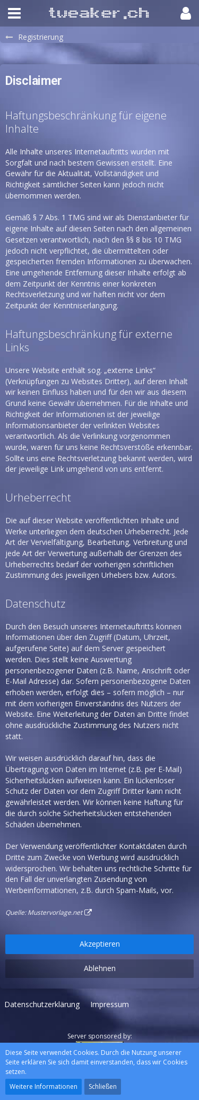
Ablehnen (100, 968)
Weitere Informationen (43, 1086)
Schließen (103, 1086)
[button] (14, 13)
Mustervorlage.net (55, 912)
